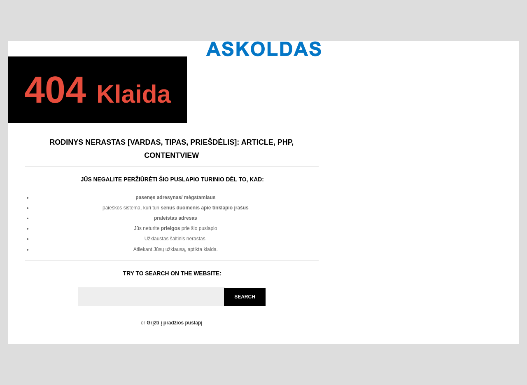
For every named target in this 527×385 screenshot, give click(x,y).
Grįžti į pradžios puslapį (174, 323)
